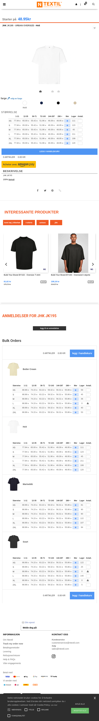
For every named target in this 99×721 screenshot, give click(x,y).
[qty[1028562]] (80, 134)
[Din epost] (45, 622)
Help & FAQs (9, 659)
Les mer (54, 705)
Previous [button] (6, 67)
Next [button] (94, 67)
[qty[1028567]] (80, 143)
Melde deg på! (30, 627)
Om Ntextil (8, 640)
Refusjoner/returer (11, 655)
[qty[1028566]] (80, 121)
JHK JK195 (7, 175)
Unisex (43, 222)
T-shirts (29, 222)
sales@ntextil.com (60, 649)
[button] (76, 4)
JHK (4, 25)
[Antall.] (88, 390)
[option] (49, 65)
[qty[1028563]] (80, 129)
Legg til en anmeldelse (49, 328)
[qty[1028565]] (80, 138)
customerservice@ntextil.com (65, 643)
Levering (7, 651)
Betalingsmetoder (11, 647)
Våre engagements (12, 663)
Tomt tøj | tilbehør (12, 222)
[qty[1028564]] (80, 125)
